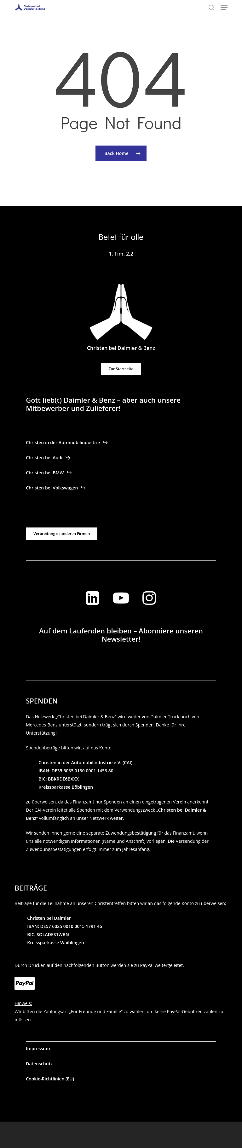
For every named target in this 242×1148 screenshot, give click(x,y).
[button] (224, 7)
